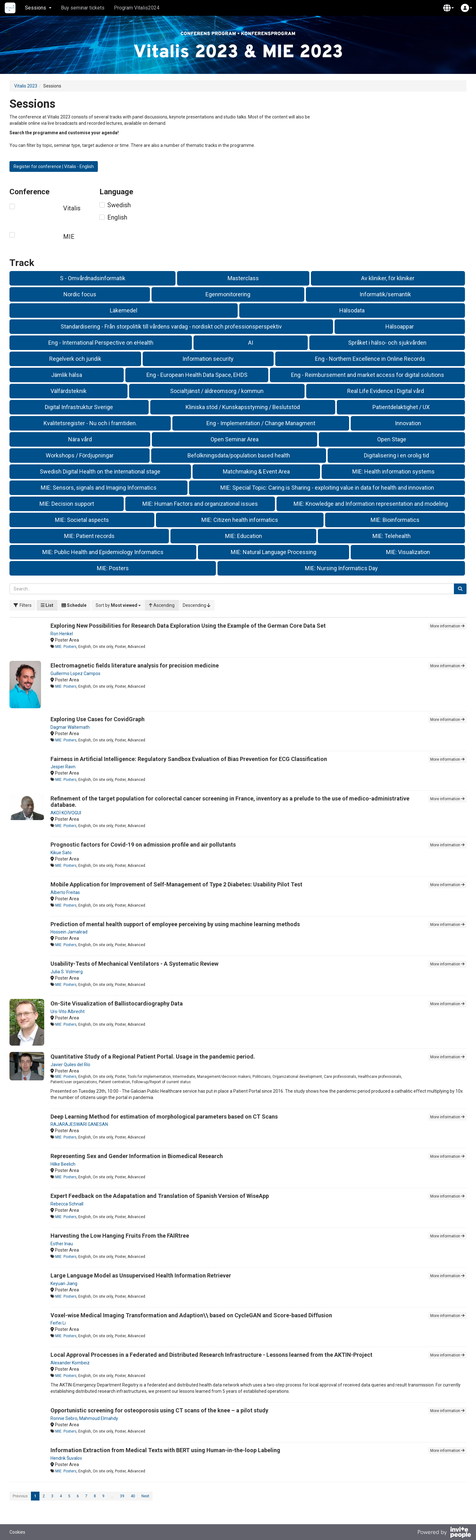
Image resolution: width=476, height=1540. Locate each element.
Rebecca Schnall (67, 1203)
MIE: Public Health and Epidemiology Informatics (103, 552)
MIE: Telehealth (391, 536)
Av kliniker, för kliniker (387, 278)
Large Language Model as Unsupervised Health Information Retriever (141, 1275)
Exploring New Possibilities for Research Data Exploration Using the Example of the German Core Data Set (188, 625)
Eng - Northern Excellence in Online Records (370, 358)
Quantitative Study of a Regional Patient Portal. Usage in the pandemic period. (153, 1056)
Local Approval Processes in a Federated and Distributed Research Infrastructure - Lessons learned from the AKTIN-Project (211, 1354)
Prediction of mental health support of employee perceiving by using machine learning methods (175, 924)
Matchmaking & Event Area (256, 471)
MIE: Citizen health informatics (239, 519)
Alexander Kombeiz (70, 1362)
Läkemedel (123, 310)
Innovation (408, 423)
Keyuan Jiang (64, 1283)
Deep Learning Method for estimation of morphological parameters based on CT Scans (164, 1116)
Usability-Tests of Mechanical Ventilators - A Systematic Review (134, 963)
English (117, 217)
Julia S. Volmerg (67, 971)
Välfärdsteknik (68, 391)
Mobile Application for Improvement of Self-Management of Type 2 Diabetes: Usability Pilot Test (176, 884)
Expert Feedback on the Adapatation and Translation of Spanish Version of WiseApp (160, 1196)
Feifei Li (58, 1323)
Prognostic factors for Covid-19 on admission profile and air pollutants (143, 844)
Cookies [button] (17, 1532)
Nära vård (80, 439)
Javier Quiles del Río (70, 1064)
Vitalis (71, 208)
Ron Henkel (62, 633)
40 (133, 1496)
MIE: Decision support (66, 503)
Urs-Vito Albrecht (68, 1011)
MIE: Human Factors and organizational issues (200, 503)
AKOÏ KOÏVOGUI (66, 812)
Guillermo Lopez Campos (75, 673)
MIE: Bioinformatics (395, 519)
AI (250, 342)
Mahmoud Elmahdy (98, 1418)
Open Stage (391, 439)
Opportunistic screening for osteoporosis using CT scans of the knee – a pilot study (159, 1410)
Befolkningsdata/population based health (238, 455)
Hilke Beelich (63, 1164)
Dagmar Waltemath (70, 727)
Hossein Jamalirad (69, 931)
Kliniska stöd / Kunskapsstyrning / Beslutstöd (243, 407)
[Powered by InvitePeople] (444, 1533)
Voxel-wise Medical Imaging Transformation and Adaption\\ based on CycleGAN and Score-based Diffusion (191, 1315)
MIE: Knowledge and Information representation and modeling (371, 503)
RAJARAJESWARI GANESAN (79, 1124)
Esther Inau (62, 1243)
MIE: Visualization (408, 552)
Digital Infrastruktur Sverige (79, 407)
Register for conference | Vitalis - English (54, 166)
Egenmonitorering (227, 294)
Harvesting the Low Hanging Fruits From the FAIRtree (120, 1235)
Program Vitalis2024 (136, 8)
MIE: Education (243, 536)
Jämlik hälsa (66, 374)
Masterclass (243, 278)
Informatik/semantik (385, 294)
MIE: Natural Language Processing (273, 552)
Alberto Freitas (65, 892)
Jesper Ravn (63, 766)
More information (447, 626)
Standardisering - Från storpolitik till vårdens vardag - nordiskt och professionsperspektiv (171, 326)
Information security (208, 358)
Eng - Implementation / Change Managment (260, 423)
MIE (68, 236)
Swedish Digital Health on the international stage (100, 471)
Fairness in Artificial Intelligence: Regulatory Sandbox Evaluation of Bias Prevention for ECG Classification (189, 759)
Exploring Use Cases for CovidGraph (98, 719)
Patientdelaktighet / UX (401, 407)
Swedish (119, 205)
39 (122, 1496)
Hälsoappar (399, 326)
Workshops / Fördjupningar (80, 455)
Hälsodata (352, 310)
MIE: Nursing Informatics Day (341, 568)
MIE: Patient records (89, 536)
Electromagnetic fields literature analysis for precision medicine (135, 665)
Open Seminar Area (235, 439)
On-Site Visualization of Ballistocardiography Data (117, 1003)
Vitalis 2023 (25, 85)
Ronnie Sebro (64, 1418)
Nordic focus (79, 294)
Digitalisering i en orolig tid (396, 455)
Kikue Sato (61, 852)
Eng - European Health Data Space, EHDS (196, 374)
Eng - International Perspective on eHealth (100, 342)
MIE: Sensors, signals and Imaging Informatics (99, 487)
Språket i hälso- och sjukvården (387, 342)
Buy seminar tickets (82, 8)
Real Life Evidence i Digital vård (385, 391)
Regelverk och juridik (75, 358)
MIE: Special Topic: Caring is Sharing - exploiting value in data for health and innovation (327, 487)
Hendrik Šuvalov (66, 1458)
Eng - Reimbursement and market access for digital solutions (367, 374)
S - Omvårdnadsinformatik (92, 278)
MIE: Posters (113, 568)
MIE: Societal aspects (82, 519)
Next (145, 1496)
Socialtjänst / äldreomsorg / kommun (217, 391)
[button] (448, 8)
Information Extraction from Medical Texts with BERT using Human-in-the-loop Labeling (165, 1450)
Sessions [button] (38, 8)
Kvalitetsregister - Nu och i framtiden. (90, 423)
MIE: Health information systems (393, 471)
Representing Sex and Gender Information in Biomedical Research (137, 1156)
